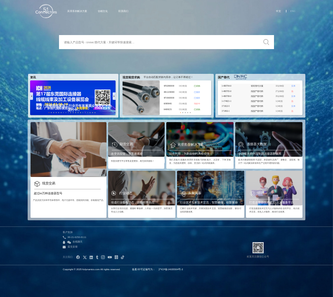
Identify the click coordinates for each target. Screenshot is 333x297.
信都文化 (103, 11)
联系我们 (123, 11)
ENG (292, 11)
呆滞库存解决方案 (77, 11)
